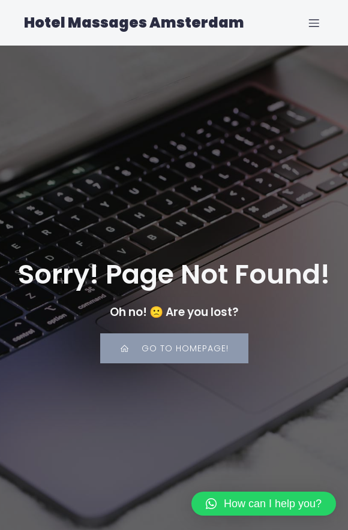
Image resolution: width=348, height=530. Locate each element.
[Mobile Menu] (314, 23)
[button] (263, 504)
